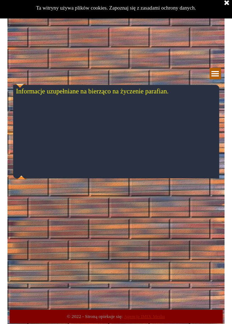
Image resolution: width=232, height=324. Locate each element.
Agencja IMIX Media (144, 316)
